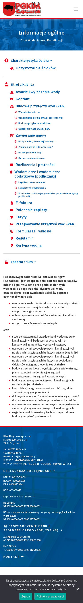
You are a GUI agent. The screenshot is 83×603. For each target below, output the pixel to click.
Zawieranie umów (27, 135)
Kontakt (19, 99)
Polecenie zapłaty (28, 210)
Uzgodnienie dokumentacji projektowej (39, 117)
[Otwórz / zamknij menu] (76, 9)
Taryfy (18, 217)
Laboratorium (18, 262)
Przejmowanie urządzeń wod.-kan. (42, 224)
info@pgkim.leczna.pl (24, 456)
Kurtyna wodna (25, 245)
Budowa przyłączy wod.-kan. (37, 106)
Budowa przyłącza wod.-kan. (33, 123)
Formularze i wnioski (30, 231)
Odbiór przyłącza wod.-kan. (32, 129)
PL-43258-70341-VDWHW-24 (47, 464)
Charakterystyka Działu (26, 60)
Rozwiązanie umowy (28, 152)
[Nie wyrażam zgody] (77, 589)
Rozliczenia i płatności (31, 164)
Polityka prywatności (50, 596)
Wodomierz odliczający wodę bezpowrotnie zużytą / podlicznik (46, 195)
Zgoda (25, 596)
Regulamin (21, 238)
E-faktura (20, 203)
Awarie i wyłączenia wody (34, 92)
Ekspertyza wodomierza (30, 188)
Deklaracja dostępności (29, 471)
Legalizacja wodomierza (30, 182)
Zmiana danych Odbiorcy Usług (34, 147)
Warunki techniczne (27, 112)
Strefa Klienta (18, 84)
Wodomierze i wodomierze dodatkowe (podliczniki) (34, 174)
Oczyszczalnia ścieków (32, 68)
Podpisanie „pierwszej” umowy (34, 141)
